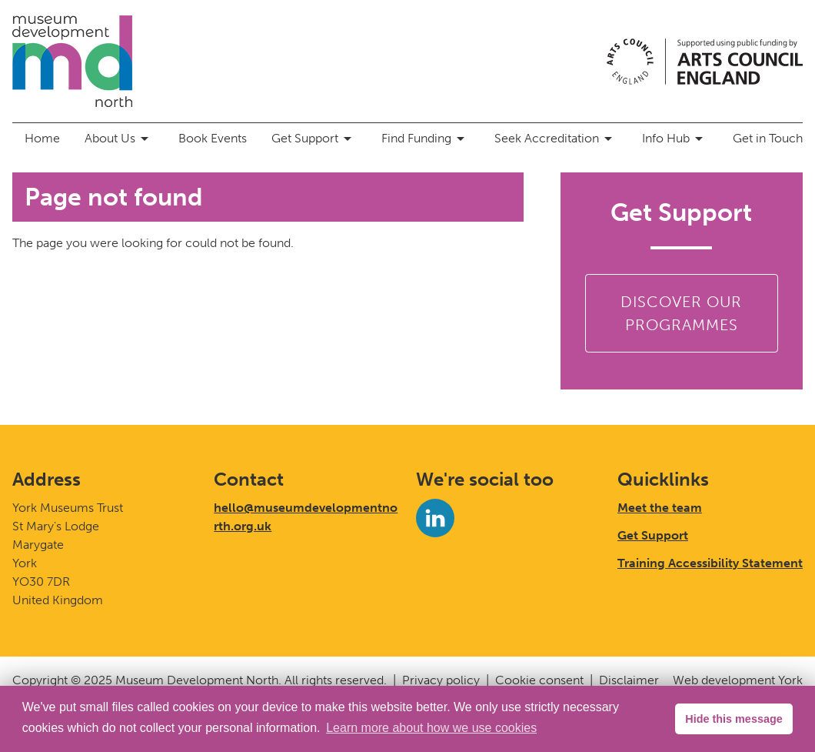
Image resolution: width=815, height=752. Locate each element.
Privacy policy (441, 680)
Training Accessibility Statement (710, 563)
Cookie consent (539, 680)
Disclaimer (629, 680)
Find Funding (425, 138)
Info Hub (675, 138)
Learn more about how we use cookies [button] (431, 727)
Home (42, 138)
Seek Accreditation (555, 138)
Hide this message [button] (733, 719)
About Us (119, 138)
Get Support (314, 138)
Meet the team (659, 507)
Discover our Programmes (681, 313)
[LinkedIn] (435, 518)
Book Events (212, 138)
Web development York (738, 680)
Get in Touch (768, 138)
